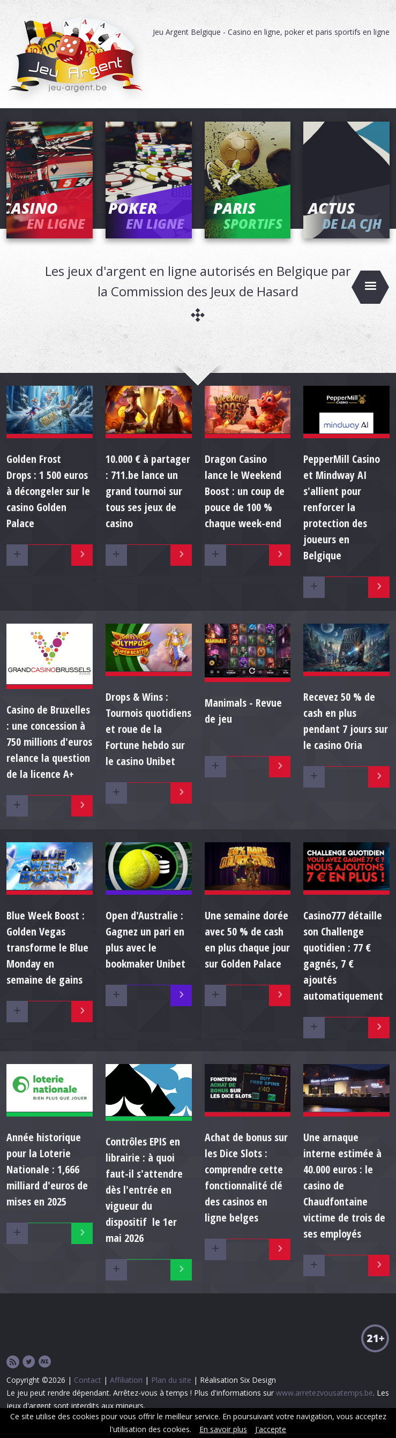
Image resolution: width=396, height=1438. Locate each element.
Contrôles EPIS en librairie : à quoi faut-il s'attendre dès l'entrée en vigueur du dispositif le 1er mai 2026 (144, 1189)
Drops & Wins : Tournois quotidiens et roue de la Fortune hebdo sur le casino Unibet (148, 729)
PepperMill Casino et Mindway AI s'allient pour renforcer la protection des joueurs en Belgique (341, 507)
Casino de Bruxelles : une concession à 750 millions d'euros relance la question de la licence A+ (49, 741)
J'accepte (270, 1429)
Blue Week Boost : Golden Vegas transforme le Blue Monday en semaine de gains (47, 947)
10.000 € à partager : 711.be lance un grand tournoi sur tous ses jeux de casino (148, 491)
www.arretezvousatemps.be (324, 1393)
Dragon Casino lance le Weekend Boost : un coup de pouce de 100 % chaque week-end (245, 491)
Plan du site (171, 1380)
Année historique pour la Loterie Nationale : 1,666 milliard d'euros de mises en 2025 (47, 1169)
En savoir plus (223, 1429)
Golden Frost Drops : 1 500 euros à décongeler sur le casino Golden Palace (48, 491)
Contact (87, 1380)
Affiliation (126, 1380)
